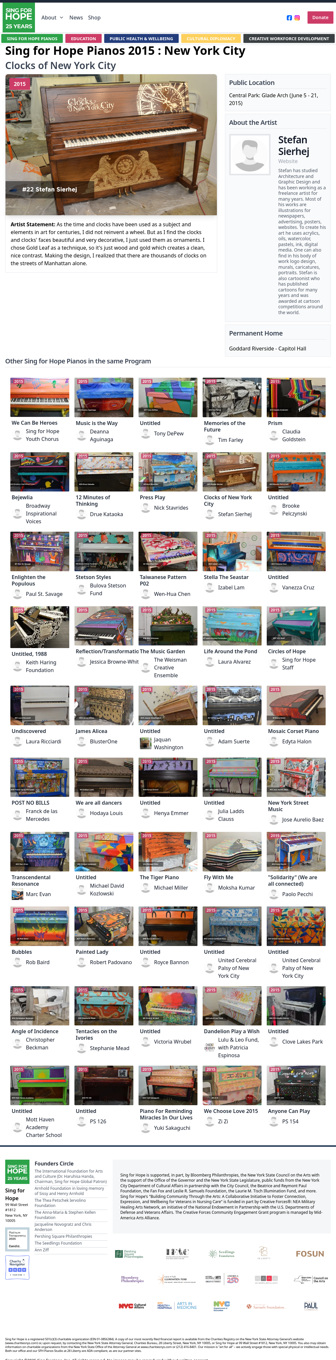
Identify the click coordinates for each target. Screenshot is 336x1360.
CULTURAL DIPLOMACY (213, 39)
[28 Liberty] (266, 1253)
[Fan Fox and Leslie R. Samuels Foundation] (266, 1306)
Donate (320, 17)
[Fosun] (311, 1253)
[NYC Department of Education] (221, 1306)
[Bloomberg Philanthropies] (132, 1279)
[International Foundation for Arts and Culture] (177, 1253)
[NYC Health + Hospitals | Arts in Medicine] (177, 1306)
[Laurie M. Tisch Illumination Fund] (177, 1279)
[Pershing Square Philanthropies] (132, 1253)
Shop (94, 17)
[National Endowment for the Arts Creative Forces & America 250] (221, 1279)
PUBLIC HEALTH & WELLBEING (140, 39)
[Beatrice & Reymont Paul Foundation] (311, 1306)
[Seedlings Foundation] (221, 1253)
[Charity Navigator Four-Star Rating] (17, 1267)
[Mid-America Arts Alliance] (266, 1279)
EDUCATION (79, 39)
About (52, 17)
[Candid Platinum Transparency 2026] (17, 1239)
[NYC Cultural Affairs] (132, 1306)
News (76, 17)
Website (288, 161)
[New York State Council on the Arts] (311, 1279)
